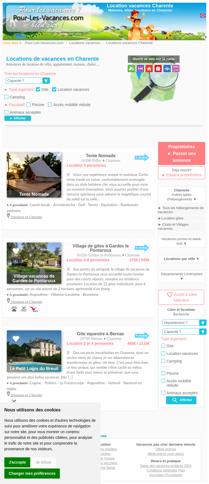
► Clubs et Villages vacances (173, 226)
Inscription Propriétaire (165, 475)
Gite (42, 89)
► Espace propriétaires (181, 175)
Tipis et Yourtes (104, 458)
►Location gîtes (170, 218)
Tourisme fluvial (103, 468)
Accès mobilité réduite (69, 105)
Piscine (35, 105)
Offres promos (165, 449)
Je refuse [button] (43, 462)
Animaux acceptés (22, 112)
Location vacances (70, 89)
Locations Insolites (103, 449)
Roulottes (103, 454)
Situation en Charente (26, 217)
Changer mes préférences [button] (32, 473)
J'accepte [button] (17, 462)
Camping (14, 97)
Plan (181, 470)
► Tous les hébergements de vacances (181, 210)
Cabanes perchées (103, 463)
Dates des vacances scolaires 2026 (166, 466)
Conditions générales (162, 470)
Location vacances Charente (140, 5)
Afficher (182, 400)
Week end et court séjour (165, 454)
